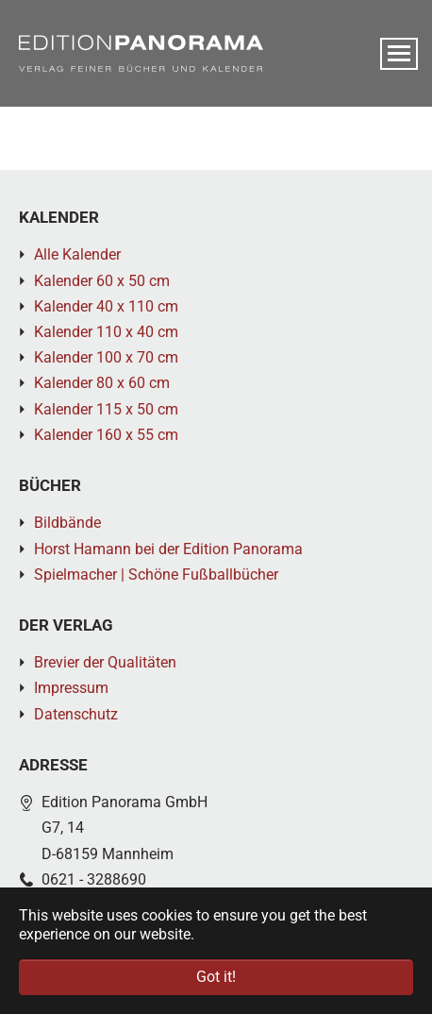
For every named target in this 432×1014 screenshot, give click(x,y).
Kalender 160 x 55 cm (106, 435)
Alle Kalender (77, 254)
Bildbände (67, 523)
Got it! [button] (216, 977)
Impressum (71, 688)
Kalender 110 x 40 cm (106, 332)
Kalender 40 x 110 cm (106, 306)
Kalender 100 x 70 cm (106, 357)
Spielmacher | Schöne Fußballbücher (156, 574)
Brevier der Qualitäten (105, 662)
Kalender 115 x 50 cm (106, 409)
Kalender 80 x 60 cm (102, 383)
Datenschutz (76, 714)
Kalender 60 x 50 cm (102, 281)
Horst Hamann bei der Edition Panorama (168, 549)
